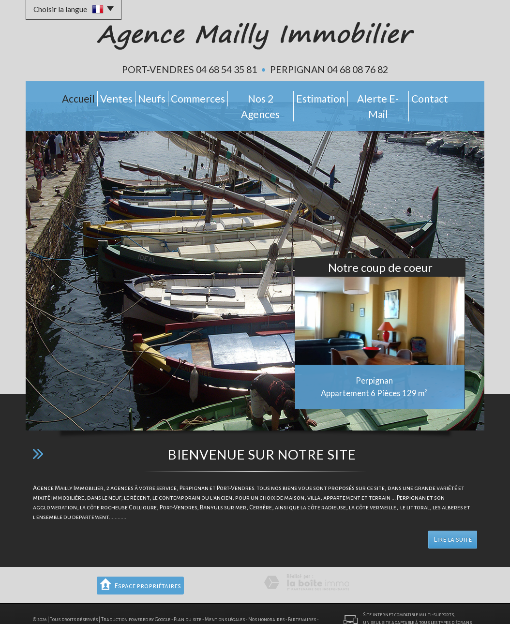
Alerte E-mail (395, 96)
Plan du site (187, 600)
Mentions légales (225, 600)
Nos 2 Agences (266, 96)
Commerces (199, 96)
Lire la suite (453, 520)
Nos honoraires (266, 600)
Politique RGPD (67, 607)
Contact (453, 96)
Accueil (55, 96)
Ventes (102, 96)
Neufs (146, 96)
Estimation (331, 96)
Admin (40, 607)
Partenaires (302, 600)
